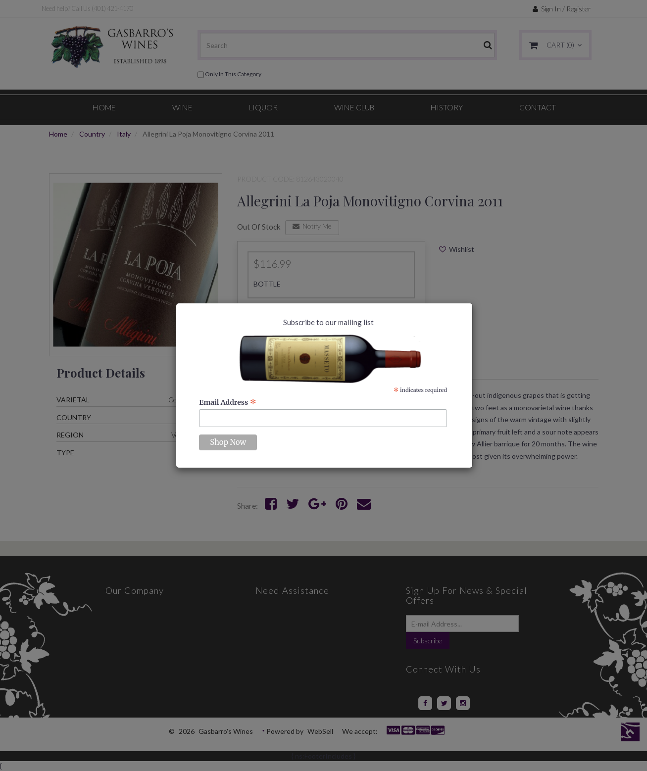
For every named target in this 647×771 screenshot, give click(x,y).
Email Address (227, 402)
